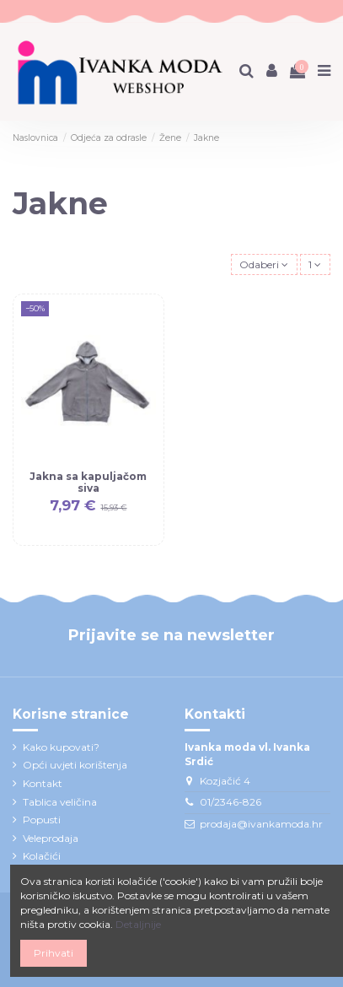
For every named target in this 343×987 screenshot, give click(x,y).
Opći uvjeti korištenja (75, 764)
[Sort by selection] (264, 264)
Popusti (42, 819)
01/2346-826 (230, 802)
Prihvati (53, 953)
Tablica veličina (60, 802)
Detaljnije (138, 924)
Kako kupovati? (61, 747)
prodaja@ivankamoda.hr (261, 823)
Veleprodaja (50, 838)
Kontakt (42, 783)
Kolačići (42, 855)
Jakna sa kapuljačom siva (88, 482)
